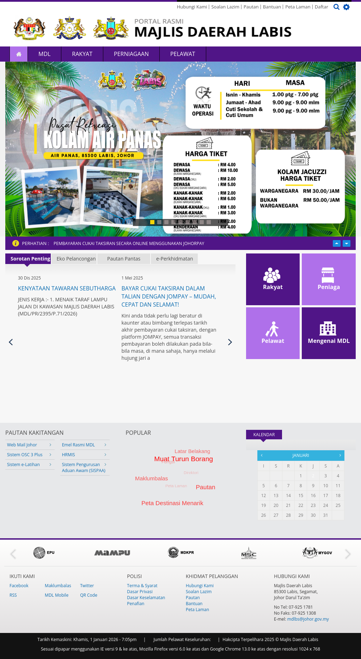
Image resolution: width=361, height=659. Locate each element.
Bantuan (272, 7)
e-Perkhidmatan (174, 258)
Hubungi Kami (192, 7)
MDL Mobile (56, 595)
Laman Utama (19, 54)
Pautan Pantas (123, 258)
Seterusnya (230, 342)
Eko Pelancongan (76, 258)
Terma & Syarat (142, 586)
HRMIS (68, 455)
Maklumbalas (58, 586)
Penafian (135, 604)
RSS (13, 595)
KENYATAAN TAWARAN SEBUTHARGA (67, 288)
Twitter (87, 586)
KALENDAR (267, 435)
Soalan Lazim (225, 7)
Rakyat (82, 54)
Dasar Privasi (139, 592)
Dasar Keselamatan (146, 598)
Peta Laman (298, 7)
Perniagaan (131, 54)
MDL (44, 54)
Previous (11, 342)
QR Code (88, 595)
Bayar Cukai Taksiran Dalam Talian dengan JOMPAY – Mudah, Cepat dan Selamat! (168, 296)
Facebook (19, 586)
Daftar (321, 7)
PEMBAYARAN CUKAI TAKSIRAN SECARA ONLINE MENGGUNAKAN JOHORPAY (129, 243)
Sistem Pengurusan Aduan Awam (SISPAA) (83, 467)
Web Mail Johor (22, 445)
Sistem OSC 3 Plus (24, 455)
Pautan (251, 7)
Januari (301, 455)
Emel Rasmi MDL (78, 445)
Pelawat (182, 54)
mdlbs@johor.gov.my (308, 619)
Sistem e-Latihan (23, 464)
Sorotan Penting (30, 258)
